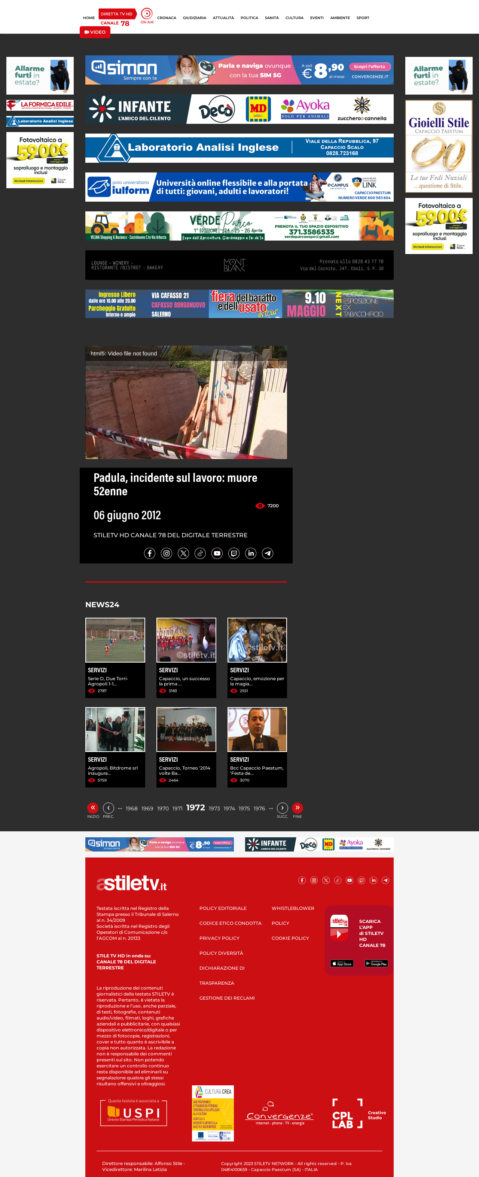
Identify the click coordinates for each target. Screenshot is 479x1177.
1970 (163, 808)
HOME (89, 18)
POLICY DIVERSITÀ (221, 953)
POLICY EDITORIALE (223, 908)
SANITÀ (272, 18)
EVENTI (317, 18)
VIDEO (95, 32)
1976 (259, 808)
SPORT (363, 18)
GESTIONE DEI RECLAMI (227, 998)
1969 (147, 808)
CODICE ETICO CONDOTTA (230, 923)
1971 (178, 808)
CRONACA (166, 18)
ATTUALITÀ (223, 18)
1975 (244, 808)
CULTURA (294, 18)
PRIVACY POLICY (219, 938)
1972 (195, 807)
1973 (214, 808)
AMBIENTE (340, 18)
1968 (132, 808)
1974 (229, 808)
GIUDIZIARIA (194, 18)
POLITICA (249, 18)
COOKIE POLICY (290, 938)
